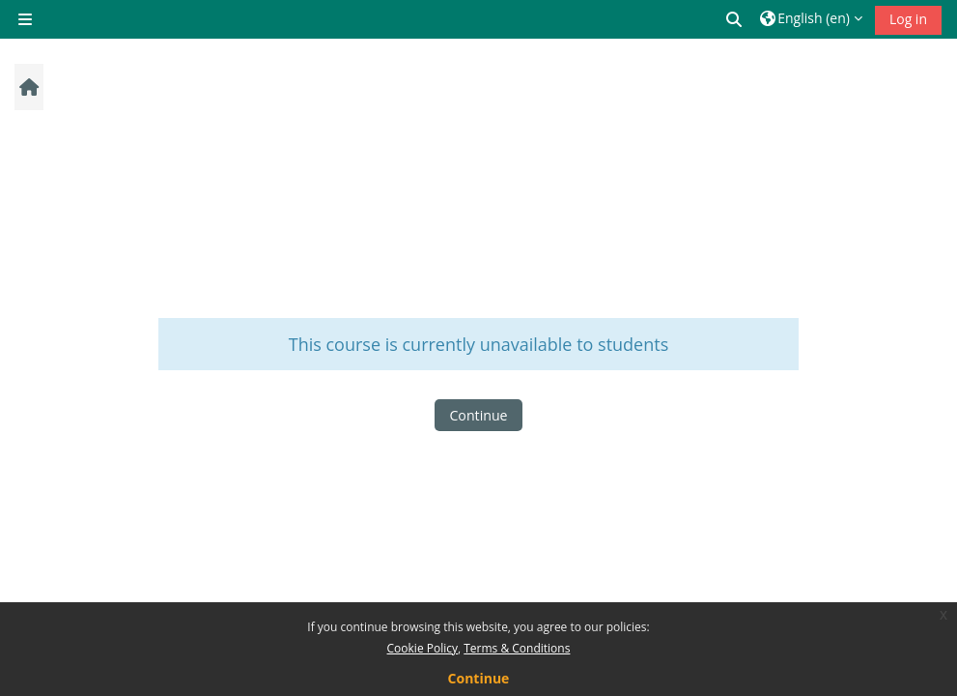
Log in (908, 19)
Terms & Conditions (517, 648)
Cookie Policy (422, 648)
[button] (734, 19)
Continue (478, 415)
